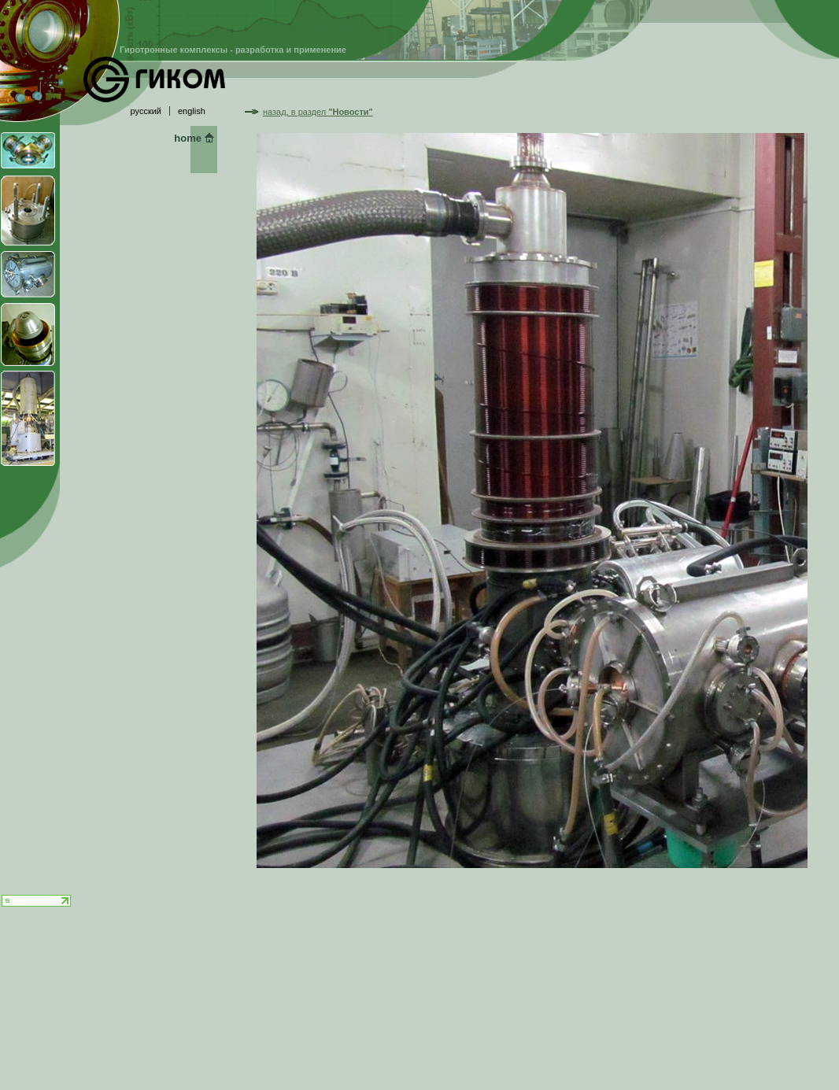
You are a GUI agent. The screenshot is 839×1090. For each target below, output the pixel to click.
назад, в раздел (318, 111)
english (191, 111)
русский (146, 111)
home (187, 138)
